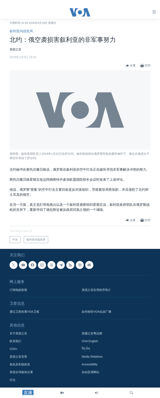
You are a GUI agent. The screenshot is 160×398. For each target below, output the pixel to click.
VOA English (90, 341)
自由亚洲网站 (90, 372)
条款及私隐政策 (20, 364)
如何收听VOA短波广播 (96, 311)
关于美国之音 (18, 333)
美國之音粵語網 (92, 333)
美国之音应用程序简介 (96, 290)
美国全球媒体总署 (21, 372)
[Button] (131, 65)
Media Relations (92, 356)
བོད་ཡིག (86, 349)
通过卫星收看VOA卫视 (24, 311)
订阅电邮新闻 (18, 290)
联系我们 (15, 341)
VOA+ (14, 349)
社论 (12, 379)
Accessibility (90, 364)
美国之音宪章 (18, 356)
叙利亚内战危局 (21, 31)
